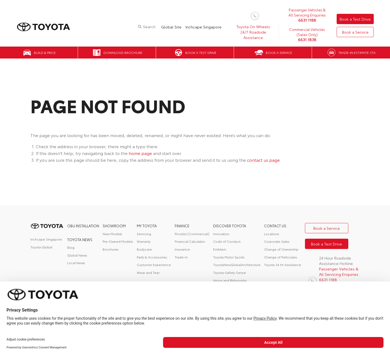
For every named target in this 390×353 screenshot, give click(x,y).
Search (149, 26)
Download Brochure (122, 52)
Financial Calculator (190, 241)
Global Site (171, 27)
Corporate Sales (277, 241)
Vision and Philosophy (230, 280)
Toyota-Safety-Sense (229, 272)
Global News (77, 255)
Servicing (144, 233)
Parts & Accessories (152, 257)
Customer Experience (154, 264)
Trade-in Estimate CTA (357, 52)
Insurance (182, 249)
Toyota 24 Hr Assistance (282, 264)
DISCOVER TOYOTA (229, 225)
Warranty (144, 241)
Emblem (219, 249)
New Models (112, 233)
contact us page (263, 160)
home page (140, 153)
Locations (271, 233)
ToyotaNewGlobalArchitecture (237, 264)
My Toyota (147, 225)
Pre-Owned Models (118, 241)
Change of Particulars (280, 257)
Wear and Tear (148, 272)
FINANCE (182, 225)
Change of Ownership (281, 249)
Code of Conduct (226, 241)
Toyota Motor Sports (229, 257)
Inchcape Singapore (204, 27)
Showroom (114, 225)
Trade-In (181, 257)
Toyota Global (41, 247)
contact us (275, 225)
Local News (76, 262)
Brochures (111, 249)
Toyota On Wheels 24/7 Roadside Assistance (253, 32)
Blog (70, 247)
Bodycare (144, 249)
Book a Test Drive (355, 19)
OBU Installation (83, 225)
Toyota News (79, 239)
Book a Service (355, 32)
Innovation (221, 233)
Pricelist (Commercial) (192, 233)
